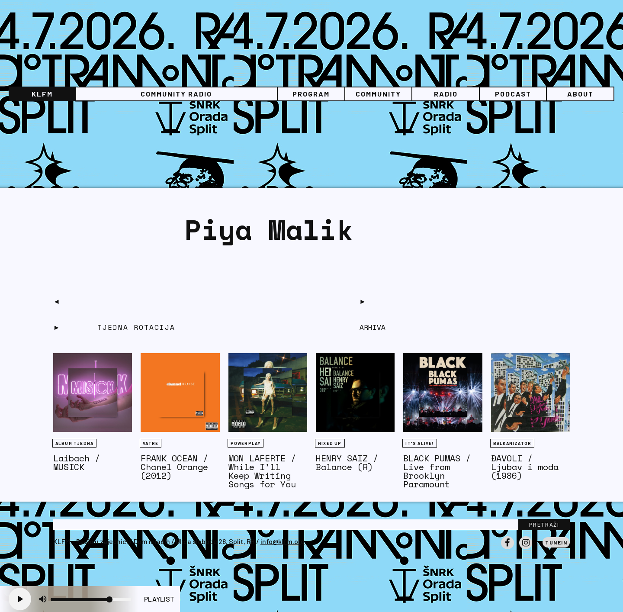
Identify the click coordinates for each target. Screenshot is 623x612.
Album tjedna (74, 443)
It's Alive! (419, 443)
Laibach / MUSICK (76, 462)
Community (378, 94)
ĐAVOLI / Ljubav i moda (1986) (525, 467)
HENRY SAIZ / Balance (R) (347, 462)
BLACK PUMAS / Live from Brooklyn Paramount (437, 471)
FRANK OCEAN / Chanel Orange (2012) (174, 467)
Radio (446, 94)
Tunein (556, 542)
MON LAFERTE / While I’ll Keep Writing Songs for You (262, 471)
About (580, 94)
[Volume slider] (91, 599)
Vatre (150, 443)
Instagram (525, 548)
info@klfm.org (282, 541)
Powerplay (246, 443)
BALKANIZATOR (512, 443)
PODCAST (513, 94)
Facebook (507, 548)
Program (311, 94)
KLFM (42, 94)
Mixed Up (330, 443)
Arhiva (372, 327)
